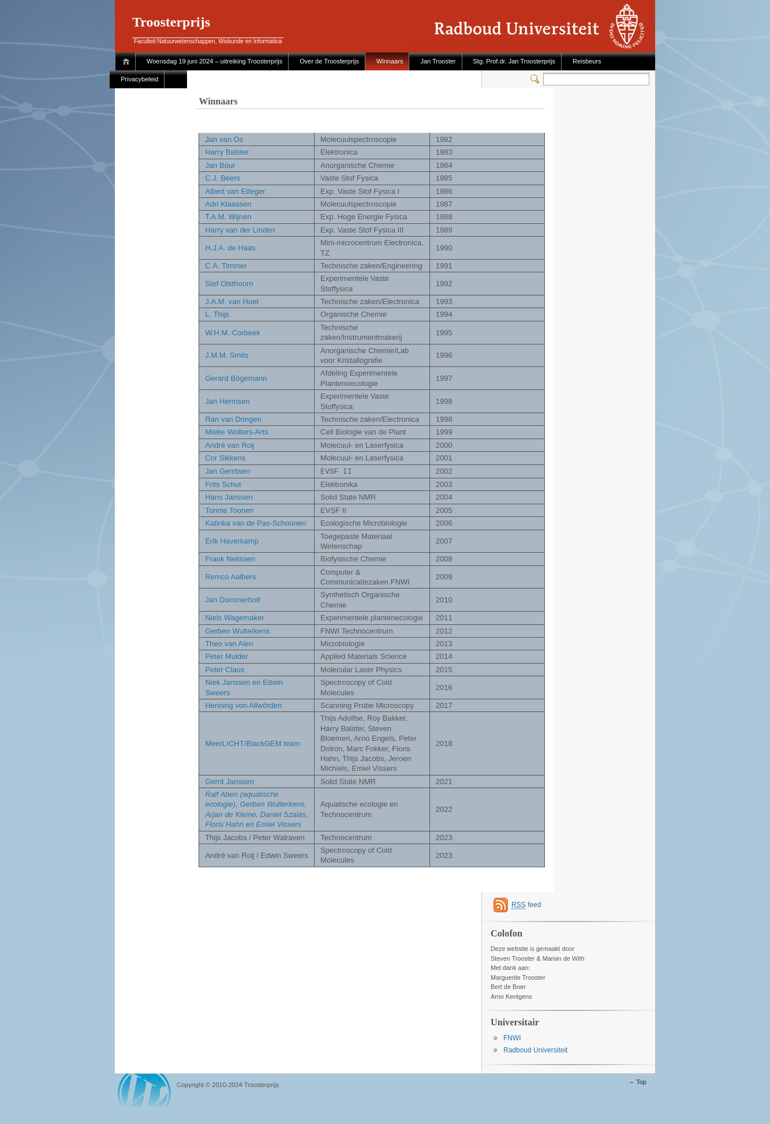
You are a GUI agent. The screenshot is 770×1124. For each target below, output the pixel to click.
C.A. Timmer (225, 265)
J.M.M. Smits (226, 355)
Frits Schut (223, 483)
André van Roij (229, 445)
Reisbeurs (587, 61)
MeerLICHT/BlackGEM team (252, 743)
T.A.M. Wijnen (228, 216)
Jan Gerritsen (227, 471)
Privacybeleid (139, 79)
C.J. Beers (222, 178)
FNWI (512, 1037)
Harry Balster (227, 152)
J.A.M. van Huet (231, 301)
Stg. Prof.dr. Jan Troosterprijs (514, 61)
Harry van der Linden (240, 230)
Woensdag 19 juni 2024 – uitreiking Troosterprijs (214, 61)
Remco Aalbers (230, 576)
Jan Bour (220, 165)
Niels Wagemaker (234, 617)
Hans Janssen (228, 496)
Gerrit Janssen (229, 781)
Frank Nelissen (230, 558)
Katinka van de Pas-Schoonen (255, 522)
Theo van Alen (229, 643)
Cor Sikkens (225, 458)
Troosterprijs (171, 21)
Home (128, 61)
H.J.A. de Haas (230, 247)
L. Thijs (217, 314)
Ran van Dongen (233, 419)
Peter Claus (224, 669)
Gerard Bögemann (236, 378)
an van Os (226, 139)
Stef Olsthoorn (229, 283)
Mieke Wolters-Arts (236, 432)
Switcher (536, 79)
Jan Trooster (437, 61)
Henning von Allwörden (243, 704)
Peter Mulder (226, 655)
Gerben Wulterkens (237, 630)
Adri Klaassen (228, 204)
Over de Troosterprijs (329, 61)
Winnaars (389, 61)
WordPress (144, 1089)
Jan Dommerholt (232, 599)
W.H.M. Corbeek (232, 332)
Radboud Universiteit (535, 1050)
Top (641, 1081)
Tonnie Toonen (229, 509)
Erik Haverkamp (231, 540)
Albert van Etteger (235, 191)
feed (526, 904)
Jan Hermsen (227, 401)
